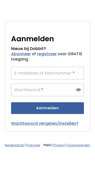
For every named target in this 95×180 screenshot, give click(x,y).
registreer (47, 54)
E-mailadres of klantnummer (44, 73)
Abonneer (21, 54)
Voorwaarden (78, 145)
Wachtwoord (28, 90)
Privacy (59, 145)
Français (33, 145)
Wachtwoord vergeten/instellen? (44, 123)
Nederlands (14, 145)
